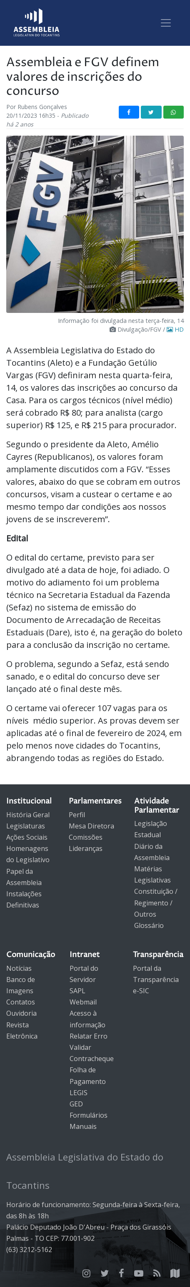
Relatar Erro (89, 1036)
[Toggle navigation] (166, 23)
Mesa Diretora (91, 826)
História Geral (28, 814)
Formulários (89, 1115)
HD (175, 329)
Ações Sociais (27, 837)
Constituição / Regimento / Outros (156, 902)
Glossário (149, 925)
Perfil (77, 814)
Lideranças (85, 848)
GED (76, 1103)
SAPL (77, 990)
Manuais (83, 1126)
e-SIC (141, 990)
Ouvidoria (21, 1013)
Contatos (20, 1002)
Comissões (85, 837)
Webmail (83, 1002)
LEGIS (79, 1092)
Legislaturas (25, 826)
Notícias (19, 968)
